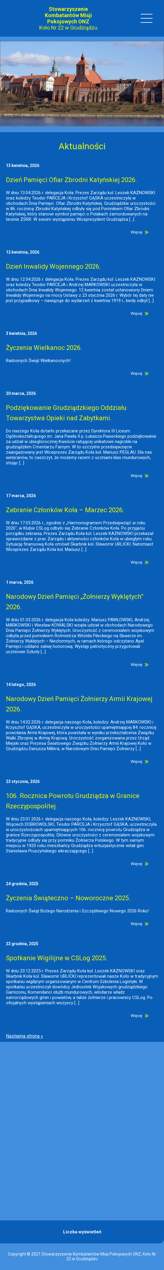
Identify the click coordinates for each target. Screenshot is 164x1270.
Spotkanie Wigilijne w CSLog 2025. (57, 958)
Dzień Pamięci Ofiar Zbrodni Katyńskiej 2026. (71, 180)
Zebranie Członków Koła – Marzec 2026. (65, 510)
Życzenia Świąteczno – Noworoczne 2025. (68, 898)
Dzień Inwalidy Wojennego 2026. (53, 266)
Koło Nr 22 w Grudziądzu (68, 28)
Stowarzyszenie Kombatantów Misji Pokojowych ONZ (68, 15)
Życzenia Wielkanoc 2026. (44, 347)
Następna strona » (24, 1036)
